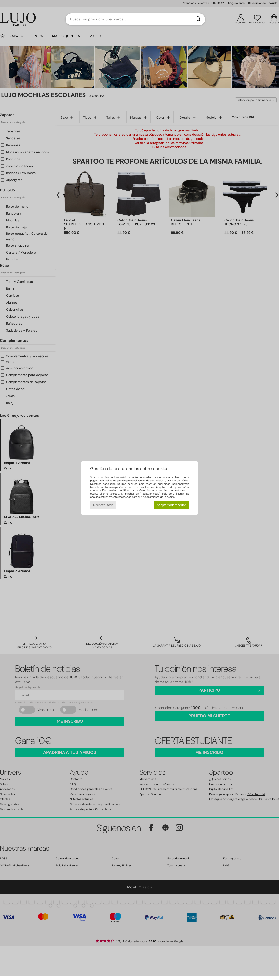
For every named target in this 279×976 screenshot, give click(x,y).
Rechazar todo (103, 505)
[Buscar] (198, 19)
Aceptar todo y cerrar (171, 505)
